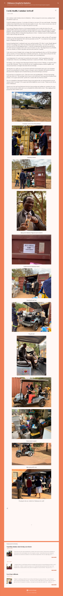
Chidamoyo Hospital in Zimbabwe (19, 3)
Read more (54, 557)
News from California (12, 574)
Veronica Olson (34, 592)
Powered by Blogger (31, 590)
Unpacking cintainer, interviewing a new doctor (19, 547)
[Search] (58, 3)
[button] (55, 11)
